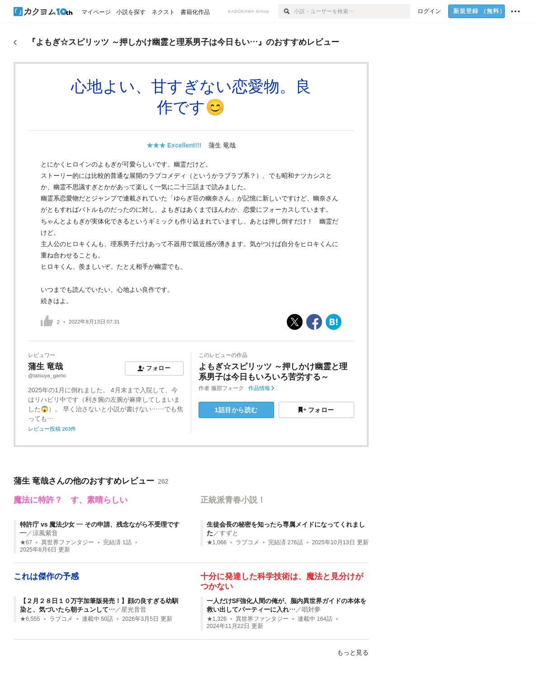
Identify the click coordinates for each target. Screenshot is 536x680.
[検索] (286, 11)
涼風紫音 (45, 533)
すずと (228, 533)
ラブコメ (247, 542)
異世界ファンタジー (67, 542)
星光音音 (134, 609)
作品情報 (261, 388)
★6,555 (30, 619)
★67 (26, 542)
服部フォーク (227, 388)
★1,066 (217, 542)
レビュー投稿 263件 (52, 429)
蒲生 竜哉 (222, 145)
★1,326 (217, 619)
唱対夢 (311, 609)
